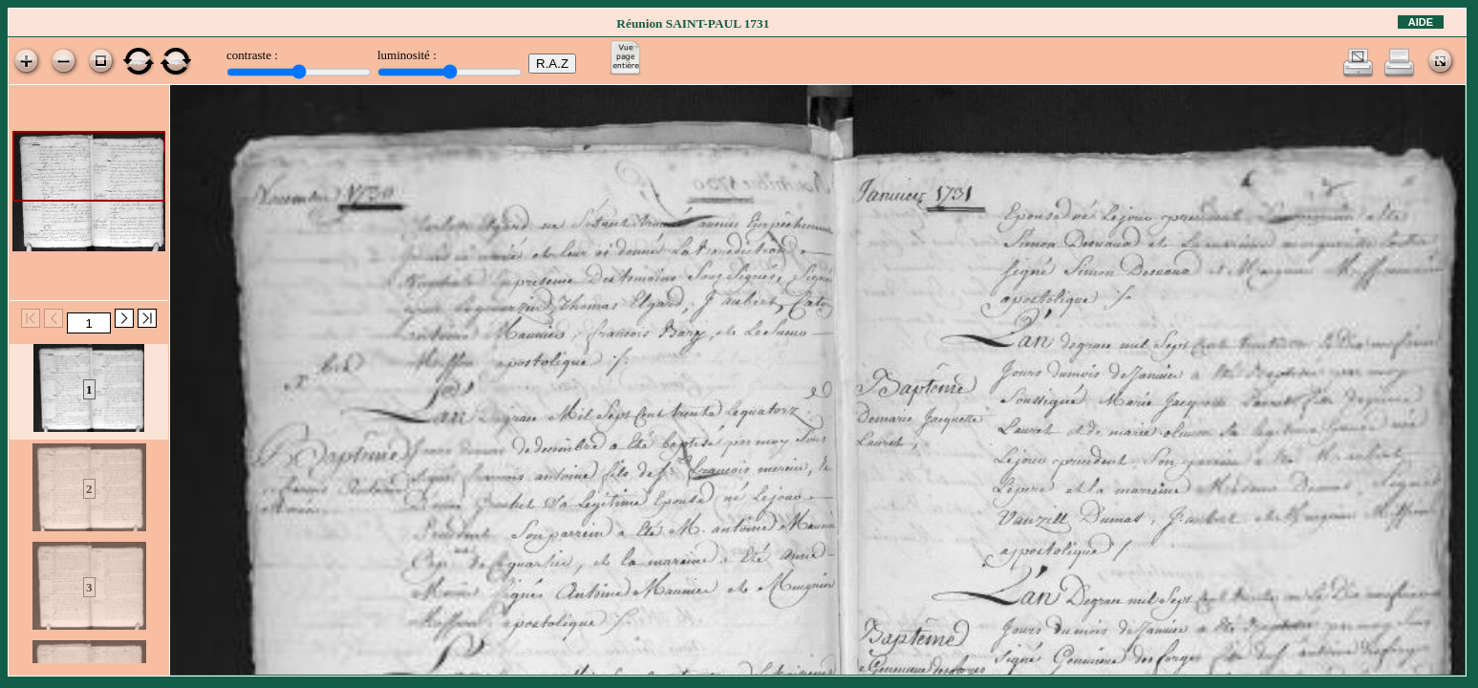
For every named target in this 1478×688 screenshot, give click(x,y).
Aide (1420, 22)
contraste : (252, 55)
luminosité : (407, 55)
